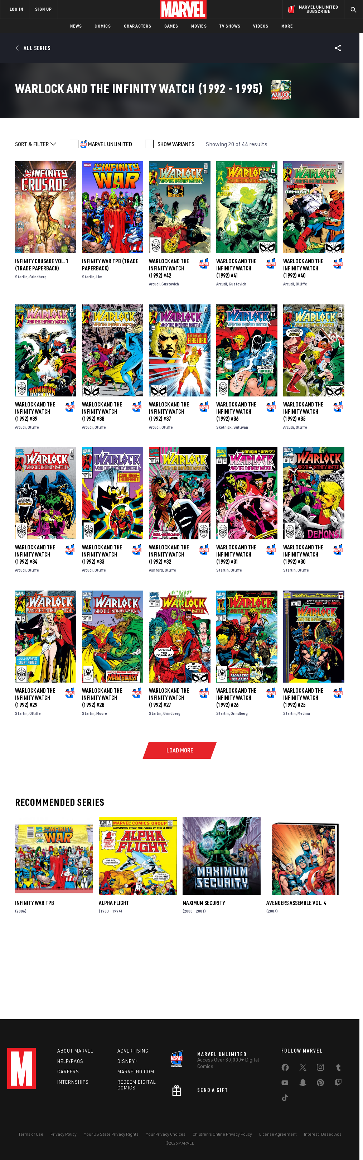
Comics (103, 26)
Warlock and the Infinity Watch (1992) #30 (303, 631)
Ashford (156, 646)
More (287, 26)
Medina (303, 790)
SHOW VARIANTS (176, 220)
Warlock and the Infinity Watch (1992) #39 (35, 488)
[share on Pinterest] (320, 1084)
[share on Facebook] (285, 1069)
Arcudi (154, 360)
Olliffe (301, 360)
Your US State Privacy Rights (111, 1134)
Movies (199, 26)
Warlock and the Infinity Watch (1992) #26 (236, 774)
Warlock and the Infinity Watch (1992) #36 (236, 488)
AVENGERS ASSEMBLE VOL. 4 (296, 979)
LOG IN (16, 9)
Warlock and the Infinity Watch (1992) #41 (236, 345)
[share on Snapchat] (302, 1084)
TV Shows (230, 26)
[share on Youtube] (285, 1084)
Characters (137, 26)
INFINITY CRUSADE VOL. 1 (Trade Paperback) (42, 341)
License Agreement (278, 1134)
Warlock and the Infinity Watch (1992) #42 (169, 345)
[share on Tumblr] (338, 1068)
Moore (101, 790)
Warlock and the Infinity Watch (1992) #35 (303, 488)
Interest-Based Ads (323, 1134)
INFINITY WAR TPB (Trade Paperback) (110, 341)
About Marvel (75, 1051)
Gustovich (170, 360)
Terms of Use (30, 1134)
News (76, 26)
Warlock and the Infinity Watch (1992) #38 (102, 488)
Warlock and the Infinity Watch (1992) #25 (303, 774)
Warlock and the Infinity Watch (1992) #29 (35, 774)
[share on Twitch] (338, 1084)
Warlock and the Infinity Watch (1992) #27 (169, 774)
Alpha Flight (114, 979)
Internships (73, 1082)
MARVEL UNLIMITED (110, 220)
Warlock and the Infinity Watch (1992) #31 (236, 631)
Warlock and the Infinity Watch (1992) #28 (102, 774)
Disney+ (127, 1061)
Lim (99, 353)
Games (171, 26)
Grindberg (38, 353)
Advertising (133, 1051)
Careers (68, 1071)
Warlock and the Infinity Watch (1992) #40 (303, 345)
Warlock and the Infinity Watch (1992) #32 (169, 631)
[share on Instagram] (320, 1068)
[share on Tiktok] (285, 1099)
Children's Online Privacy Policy (222, 1134)
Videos (260, 26)
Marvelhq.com (135, 1071)
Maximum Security (204, 979)
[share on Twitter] (302, 1068)
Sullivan (240, 503)
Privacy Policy (63, 1134)
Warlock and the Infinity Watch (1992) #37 (169, 488)
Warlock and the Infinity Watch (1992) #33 (102, 631)
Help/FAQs (70, 1061)
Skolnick (224, 503)
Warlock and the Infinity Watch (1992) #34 (35, 631)
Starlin (21, 353)
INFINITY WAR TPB (34, 979)
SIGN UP (43, 9)
